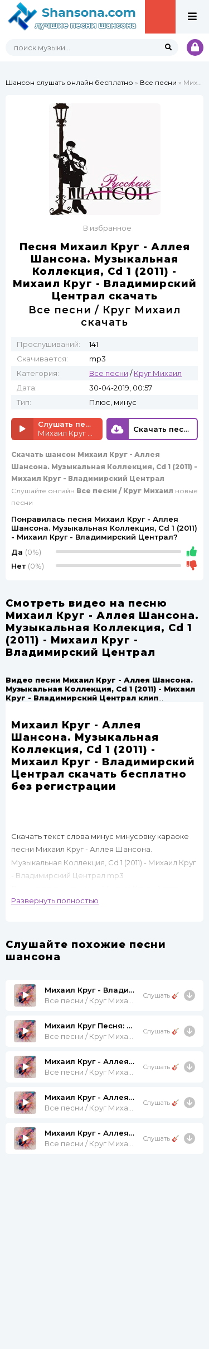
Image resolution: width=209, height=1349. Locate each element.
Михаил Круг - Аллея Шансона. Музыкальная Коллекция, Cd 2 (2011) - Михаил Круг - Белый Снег (89, 1132)
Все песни (158, 82)
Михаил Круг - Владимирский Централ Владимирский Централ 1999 (89, 989)
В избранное (107, 227)
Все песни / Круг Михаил (89, 1000)
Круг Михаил (158, 373)
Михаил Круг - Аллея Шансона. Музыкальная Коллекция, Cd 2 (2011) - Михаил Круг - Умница (89, 1061)
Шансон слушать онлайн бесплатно (69, 82)
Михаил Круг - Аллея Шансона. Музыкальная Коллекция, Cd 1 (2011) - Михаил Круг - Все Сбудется (89, 1097)
